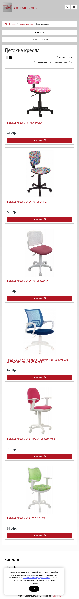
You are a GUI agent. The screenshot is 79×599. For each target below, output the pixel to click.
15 (70, 57)
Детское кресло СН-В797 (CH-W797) (26, 517)
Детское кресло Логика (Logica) (25, 122)
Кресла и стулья (26, 24)
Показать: (61, 57)
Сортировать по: (41, 62)
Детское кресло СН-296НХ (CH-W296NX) (28, 280)
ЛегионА (57, 596)
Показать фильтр (39, 40)
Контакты (11, 559)
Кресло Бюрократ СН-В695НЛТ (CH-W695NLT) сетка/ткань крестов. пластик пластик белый (37, 361)
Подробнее (39, 140)
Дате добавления (61, 62)
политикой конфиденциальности (36, 578)
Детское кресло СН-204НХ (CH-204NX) (27, 201)
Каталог (12, 24)
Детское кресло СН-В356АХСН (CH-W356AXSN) (31, 438)
